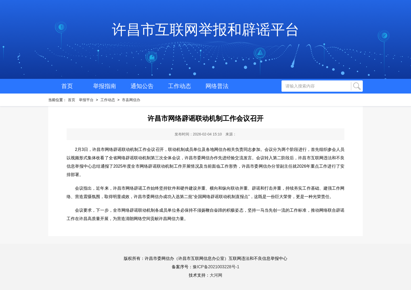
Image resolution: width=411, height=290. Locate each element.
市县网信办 (131, 100)
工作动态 (179, 86)
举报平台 (86, 100)
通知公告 (142, 86)
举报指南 (104, 86)
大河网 (216, 275)
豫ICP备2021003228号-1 (216, 267)
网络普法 (217, 86)
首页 (67, 86)
